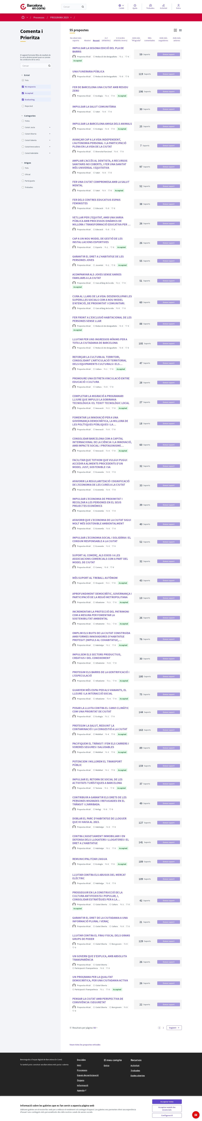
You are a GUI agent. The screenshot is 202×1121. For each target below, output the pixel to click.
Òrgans (80, 1080)
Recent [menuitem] (96, 40)
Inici (79, 1065)
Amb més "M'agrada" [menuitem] (136, 39)
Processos (38, 17)
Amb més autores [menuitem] (177, 39)
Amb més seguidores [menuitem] (163, 39)
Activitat (135, 1065)
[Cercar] (73, 6)
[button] (25, 75)
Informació (82, 1085)
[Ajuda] (134, 7)
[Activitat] (163, 7)
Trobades (135, 1070)
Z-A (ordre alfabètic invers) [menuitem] (120, 39)
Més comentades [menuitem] (149, 39)
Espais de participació (88, 1075)
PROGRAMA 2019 (59, 17)
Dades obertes (138, 1075)
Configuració (167, 1115)
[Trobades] (150, 7)
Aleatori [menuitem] (87, 40)
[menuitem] (36, 65)
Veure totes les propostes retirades (85, 1044)
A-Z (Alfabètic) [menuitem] (106, 39)
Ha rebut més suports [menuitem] (75, 39)
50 (95, 1027)
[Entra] (178, 7)
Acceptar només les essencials (166, 1108)
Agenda (82, 1090)
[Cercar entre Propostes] (36, 65)
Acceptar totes (167, 1101)
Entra (106, 1065)
